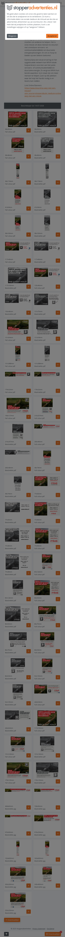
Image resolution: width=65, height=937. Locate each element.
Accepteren (52, 36)
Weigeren (12, 36)
